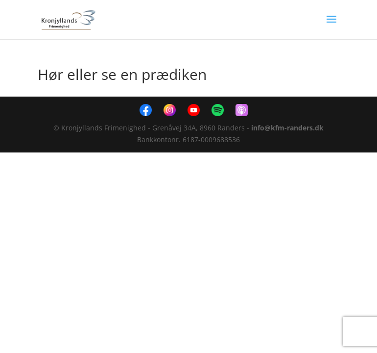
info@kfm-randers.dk (287, 127)
